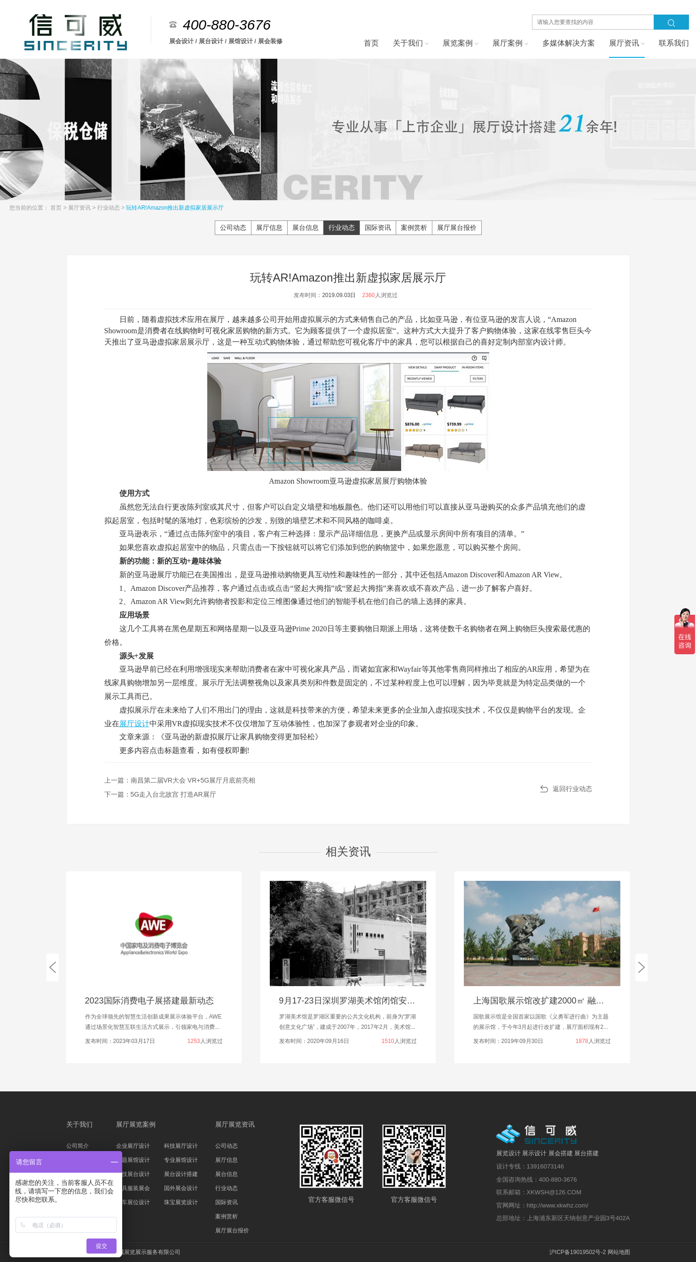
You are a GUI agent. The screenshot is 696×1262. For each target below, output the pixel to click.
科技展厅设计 (181, 1146)
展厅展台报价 (457, 227)
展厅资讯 (80, 207)
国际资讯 (378, 227)
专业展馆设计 (181, 1160)
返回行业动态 (572, 788)
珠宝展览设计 (181, 1202)
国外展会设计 (181, 1188)
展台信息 (305, 227)
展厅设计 (134, 724)
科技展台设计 (133, 1174)
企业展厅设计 (133, 1146)
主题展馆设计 (133, 1160)
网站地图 (619, 1252)
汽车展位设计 (133, 1202)
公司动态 (233, 227)
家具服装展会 (133, 1188)
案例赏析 (414, 227)
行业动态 (109, 207)
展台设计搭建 (181, 1174)
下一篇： (160, 794)
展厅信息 (269, 227)
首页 (56, 207)
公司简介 (77, 1146)
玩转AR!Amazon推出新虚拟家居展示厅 (175, 207)
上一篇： (180, 780)
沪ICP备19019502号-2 (577, 1252)
